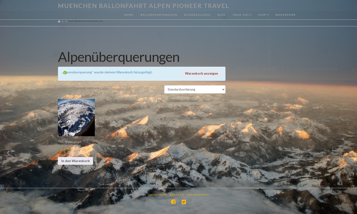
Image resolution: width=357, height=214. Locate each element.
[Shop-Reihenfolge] (195, 89)
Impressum (157, 194)
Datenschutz (198, 194)
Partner (177, 194)
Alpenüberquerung (70, 143)
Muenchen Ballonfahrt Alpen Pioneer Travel (143, 6)
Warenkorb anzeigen (201, 73)
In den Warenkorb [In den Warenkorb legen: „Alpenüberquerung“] (75, 161)
